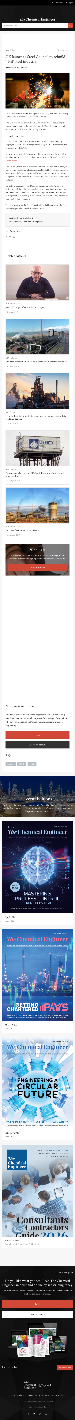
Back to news (15, 231)
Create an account (37, 744)
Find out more (37, 567)
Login (69, 2)
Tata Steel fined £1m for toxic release (22, 530)
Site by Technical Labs (37, 1407)
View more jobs (65, 1367)
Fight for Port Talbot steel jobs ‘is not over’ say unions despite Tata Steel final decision (36, 417)
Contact (31, 1395)
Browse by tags (41, 1395)
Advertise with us (56, 1395)
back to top (64, 1272)
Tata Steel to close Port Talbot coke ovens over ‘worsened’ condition (36, 361)
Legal (14, 1395)
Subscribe (57, 2)
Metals (21, 764)
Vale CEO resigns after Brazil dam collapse (25, 307)
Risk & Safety (15, 304)
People (12, 412)
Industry (13, 50)
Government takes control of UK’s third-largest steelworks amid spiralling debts (35, 475)
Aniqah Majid (27, 218)
